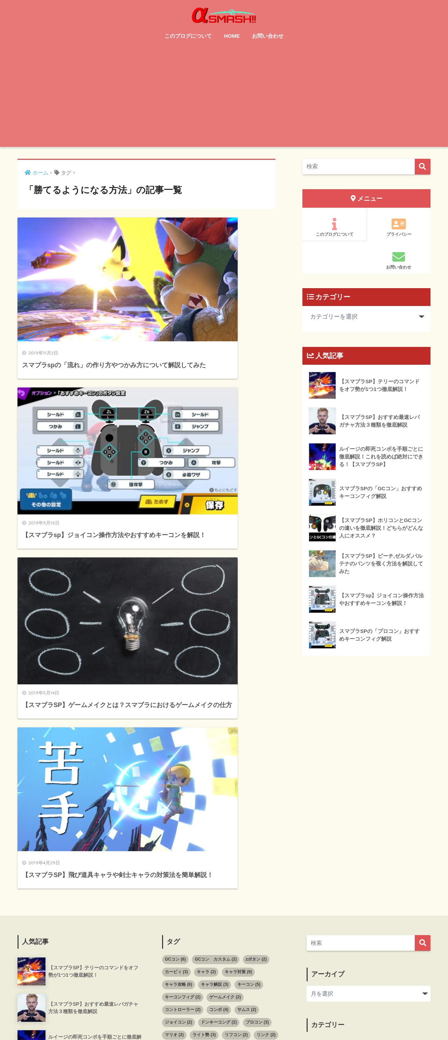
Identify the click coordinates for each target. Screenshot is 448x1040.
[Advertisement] (224, 98)
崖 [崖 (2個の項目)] (206, 839)
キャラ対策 (325, 827)
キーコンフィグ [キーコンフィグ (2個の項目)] (183, 764)
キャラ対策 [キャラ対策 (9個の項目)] (238, 738)
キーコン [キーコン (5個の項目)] (248, 751)
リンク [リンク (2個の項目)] (266, 801)
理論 (316, 922)
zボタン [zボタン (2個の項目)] (256, 726)
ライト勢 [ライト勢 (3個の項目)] (204, 801)
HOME (232, 36)
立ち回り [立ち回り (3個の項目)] (234, 877)
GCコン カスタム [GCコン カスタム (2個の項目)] (216, 726)
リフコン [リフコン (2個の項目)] (236, 801)
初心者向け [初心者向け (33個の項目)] (210, 814)
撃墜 (316, 906)
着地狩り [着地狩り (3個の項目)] (202, 877)
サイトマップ (213, 1019)
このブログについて (188, 36)
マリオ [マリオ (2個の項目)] (174, 801)
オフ (316, 811)
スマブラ (322, 874)
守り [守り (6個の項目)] (253, 826)
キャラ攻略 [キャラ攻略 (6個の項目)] (178, 751)
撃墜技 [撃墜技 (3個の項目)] (174, 864)
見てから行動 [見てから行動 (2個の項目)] (180, 889)
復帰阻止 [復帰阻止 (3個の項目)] (232, 851)
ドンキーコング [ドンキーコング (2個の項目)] (219, 789)
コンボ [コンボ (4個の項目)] (218, 776)
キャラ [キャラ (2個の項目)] (206, 738)
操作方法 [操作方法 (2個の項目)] (268, 864)
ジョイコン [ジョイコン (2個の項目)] (178, 789)
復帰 (316, 890)
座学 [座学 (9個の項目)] (204, 851)
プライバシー (399, 227)
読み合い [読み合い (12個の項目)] (218, 889)
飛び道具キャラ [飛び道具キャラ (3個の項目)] (183, 902)
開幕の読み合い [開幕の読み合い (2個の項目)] (257, 889)
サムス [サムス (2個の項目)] (246, 776)
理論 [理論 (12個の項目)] (173, 877)
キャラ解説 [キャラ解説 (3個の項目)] (214, 751)
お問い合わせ (268, 36)
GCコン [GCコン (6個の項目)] (175, 726)
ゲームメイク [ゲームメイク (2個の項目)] (225, 764)
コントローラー (330, 859)
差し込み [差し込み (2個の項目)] (176, 851)
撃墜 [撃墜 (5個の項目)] (259, 851)
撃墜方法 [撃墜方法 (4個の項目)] (236, 864)
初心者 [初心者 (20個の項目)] (175, 814)
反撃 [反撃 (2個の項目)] (229, 826)
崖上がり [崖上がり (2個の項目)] (232, 839)
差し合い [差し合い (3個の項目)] (263, 839)
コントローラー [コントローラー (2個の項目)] (183, 776)
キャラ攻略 (325, 843)
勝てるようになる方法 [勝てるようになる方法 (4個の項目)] (189, 826)
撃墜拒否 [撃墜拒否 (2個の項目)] (204, 864)
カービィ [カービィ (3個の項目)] (176, 738)
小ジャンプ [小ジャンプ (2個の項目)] (178, 839)
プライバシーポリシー (298, 1019)
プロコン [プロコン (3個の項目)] (257, 789)
